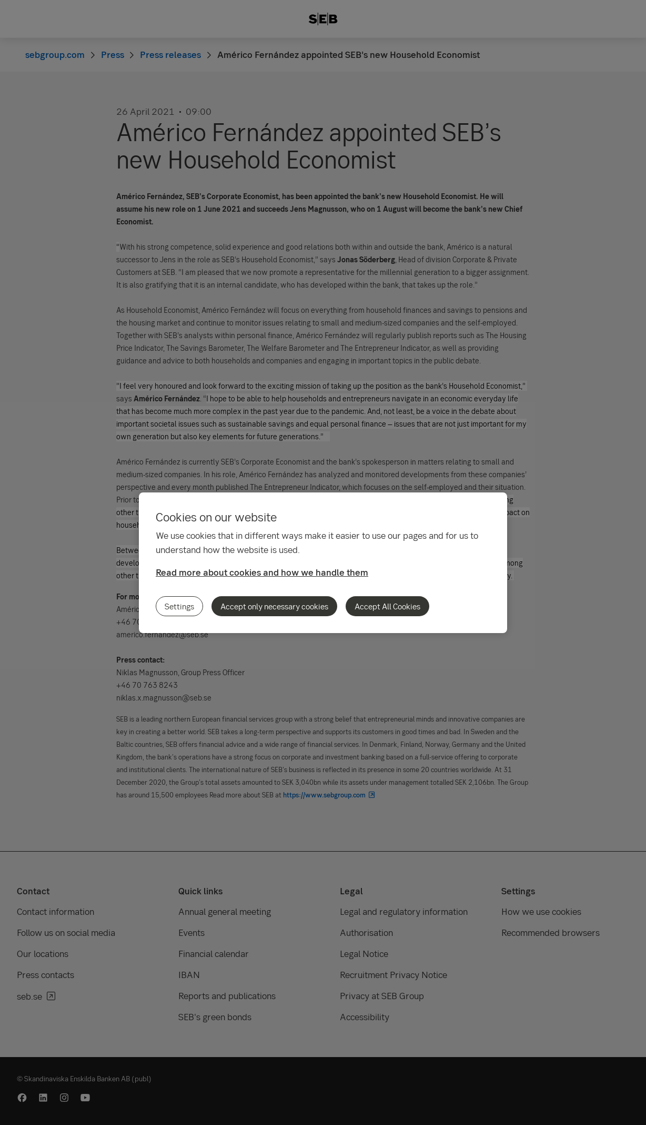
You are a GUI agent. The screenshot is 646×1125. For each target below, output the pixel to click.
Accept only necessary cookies (274, 606)
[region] (323, 562)
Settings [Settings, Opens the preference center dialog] (179, 606)
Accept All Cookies (387, 606)
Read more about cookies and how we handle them (262, 572)
